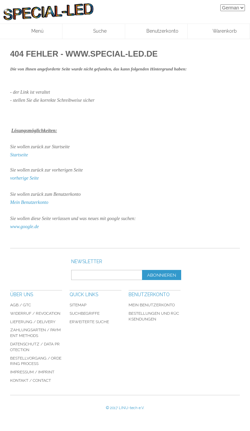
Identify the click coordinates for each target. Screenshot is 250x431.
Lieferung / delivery (32, 321)
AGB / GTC (20, 305)
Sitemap (78, 305)
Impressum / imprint (32, 372)
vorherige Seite (24, 178)
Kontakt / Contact (30, 380)
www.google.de (24, 226)
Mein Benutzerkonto (29, 202)
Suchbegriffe (85, 313)
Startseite (19, 154)
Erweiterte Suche (89, 321)
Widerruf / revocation (35, 313)
